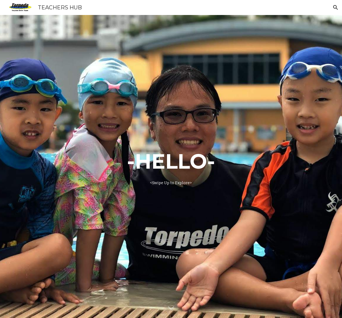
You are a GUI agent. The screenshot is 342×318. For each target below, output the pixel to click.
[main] (171, 166)
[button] (335, 7)
